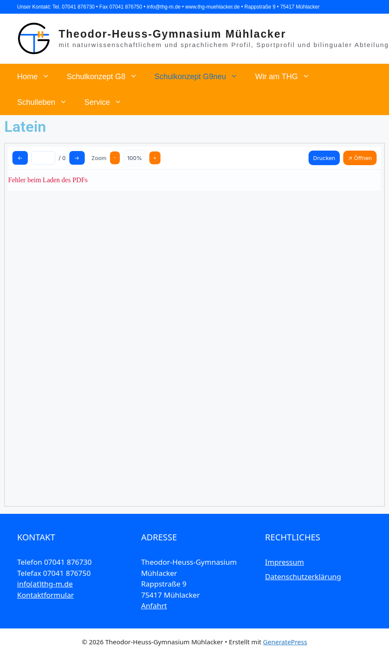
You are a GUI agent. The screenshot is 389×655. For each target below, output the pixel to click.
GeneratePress (285, 641)
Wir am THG (286, 76)
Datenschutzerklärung (303, 576)
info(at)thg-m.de (45, 584)
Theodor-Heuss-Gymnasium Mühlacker (172, 34)
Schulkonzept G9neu (200, 76)
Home (37, 76)
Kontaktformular (45, 595)
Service (107, 102)
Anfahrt (154, 606)
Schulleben (46, 102)
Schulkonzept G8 (106, 76)
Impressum (284, 562)
